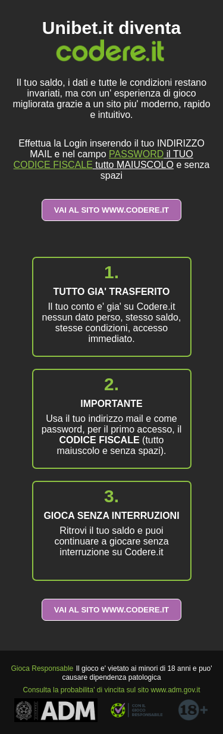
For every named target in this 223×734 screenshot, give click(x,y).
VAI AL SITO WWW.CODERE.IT (111, 210)
